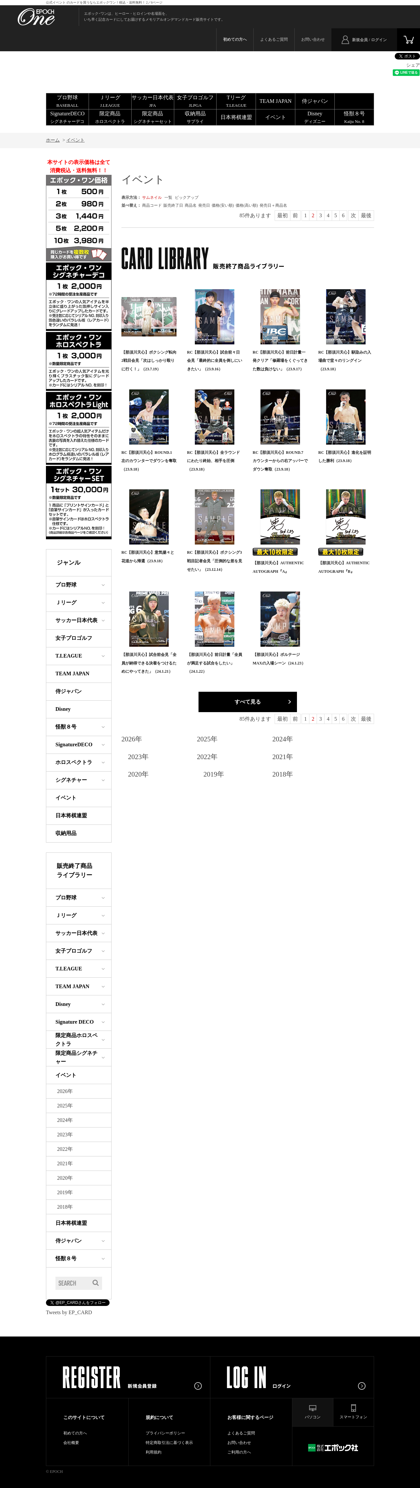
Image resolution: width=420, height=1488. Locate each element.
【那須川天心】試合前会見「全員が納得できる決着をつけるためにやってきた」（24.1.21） (149, 663)
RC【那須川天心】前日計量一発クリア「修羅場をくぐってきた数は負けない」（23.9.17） (280, 360)
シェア (413, 65)
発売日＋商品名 (273, 205)
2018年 (282, 774)
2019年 (213, 774)
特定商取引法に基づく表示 (169, 1442)
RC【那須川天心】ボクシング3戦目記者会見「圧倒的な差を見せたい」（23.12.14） (214, 560)
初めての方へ (75, 1433)
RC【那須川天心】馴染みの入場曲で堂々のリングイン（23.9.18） (344, 360)
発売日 (204, 205)
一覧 (168, 197)
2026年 (131, 739)
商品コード (152, 205)
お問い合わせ (313, 39)
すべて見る (248, 702)
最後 (366, 215)
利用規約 (153, 1452)
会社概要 (71, 1442)
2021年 (282, 757)
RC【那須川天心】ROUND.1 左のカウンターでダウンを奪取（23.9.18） (149, 461)
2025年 (207, 739)
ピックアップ (187, 197)
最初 (282, 215)
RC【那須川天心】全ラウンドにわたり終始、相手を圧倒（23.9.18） (213, 461)
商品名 (191, 205)
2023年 (138, 757)
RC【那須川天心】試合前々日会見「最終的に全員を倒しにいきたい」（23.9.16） (214, 360)
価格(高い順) (247, 205)
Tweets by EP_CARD (69, 1312)
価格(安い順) (223, 205)
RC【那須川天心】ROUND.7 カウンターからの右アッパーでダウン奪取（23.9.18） (280, 461)
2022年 (207, 757)
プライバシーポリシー (165, 1433)
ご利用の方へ (239, 1452)
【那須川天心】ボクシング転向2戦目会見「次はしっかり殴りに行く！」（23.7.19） (149, 360)
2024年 (282, 739)
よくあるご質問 (274, 39)
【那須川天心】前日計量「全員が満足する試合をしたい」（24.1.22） (214, 663)
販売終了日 (173, 205)
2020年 (138, 774)
